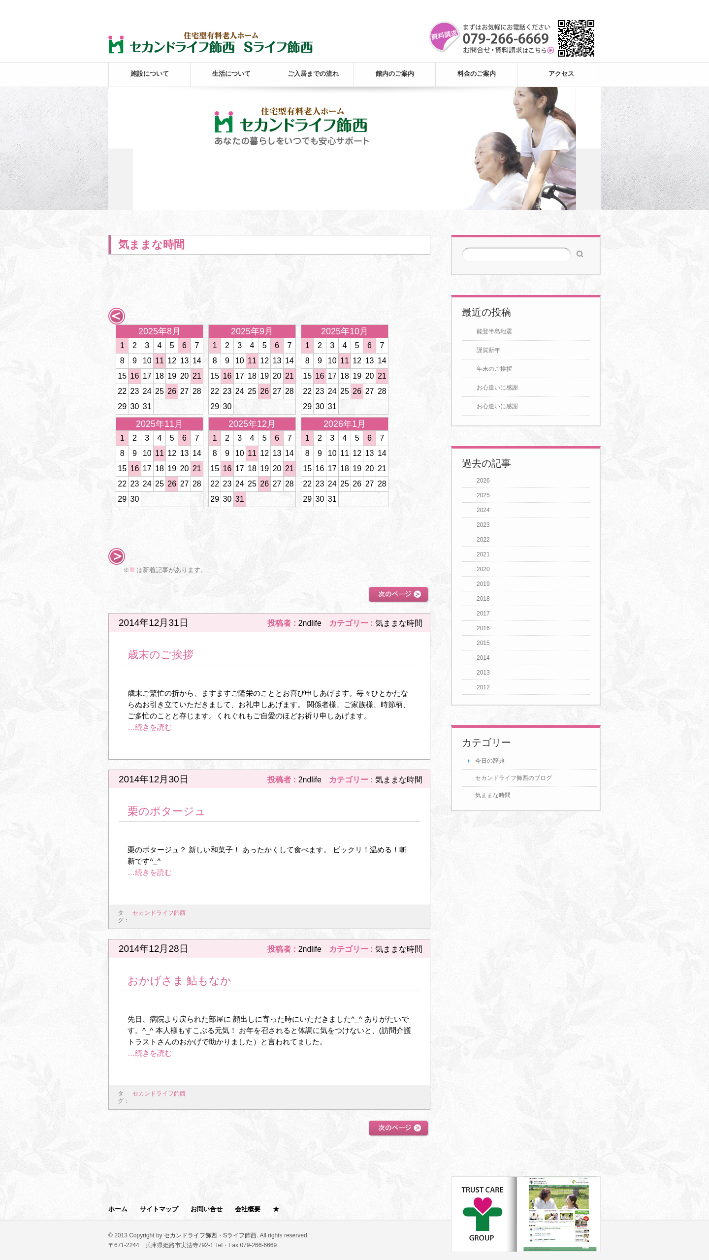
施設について (149, 73)
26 (171, 391)
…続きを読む (150, 727)
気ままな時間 (493, 795)
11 (159, 360)
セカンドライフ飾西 (159, 912)
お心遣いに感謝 (497, 387)
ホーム (118, 1209)
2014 (483, 658)
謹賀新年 (488, 350)
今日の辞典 (490, 760)
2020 (483, 569)
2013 (483, 673)
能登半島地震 (494, 331)
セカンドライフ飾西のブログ (513, 778)
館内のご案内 (395, 73)
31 (239, 499)
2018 (483, 599)
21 (197, 376)
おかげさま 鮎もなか (180, 980)
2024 (483, 510)
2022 (483, 540)
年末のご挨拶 (494, 368)
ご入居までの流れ (313, 73)
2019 (483, 584)
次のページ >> (398, 594)
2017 (483, 613)
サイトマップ (159, 1209)
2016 (483, 628)
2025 (483, 495)
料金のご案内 (476, 73)
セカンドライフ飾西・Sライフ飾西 (210, 1235)
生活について (231, 73)
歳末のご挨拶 (160, 654)
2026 (483, 481)
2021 (483, 554)
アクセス (561, 73)
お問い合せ (207, 1209)
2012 (483, 687)
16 (134, 376)
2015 (483, 643)
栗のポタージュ (167, 811)
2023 (483, 525)
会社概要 (247, 1209)
